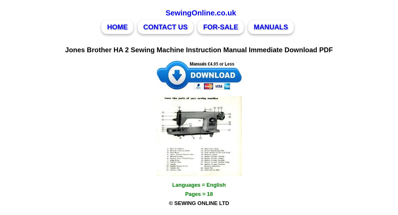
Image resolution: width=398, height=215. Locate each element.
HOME (117, 27)
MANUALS (271, 27)
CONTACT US (165, 27)
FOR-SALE (220, 27)
